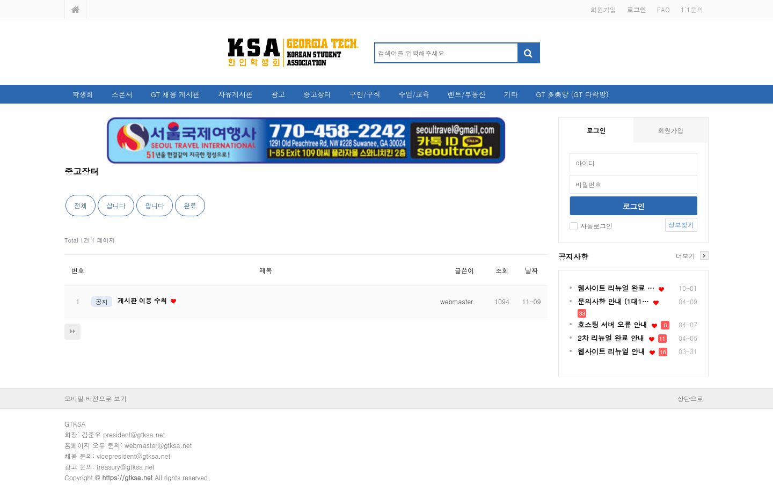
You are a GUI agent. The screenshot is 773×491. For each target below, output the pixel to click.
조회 (501, 270)
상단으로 (690, 398)
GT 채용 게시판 (175, 94)
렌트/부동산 (466, 94)
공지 (102, 301)
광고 (278, 94)
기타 (510, 94)
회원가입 (603, 9)
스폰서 (122, 94)
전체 (80, 205)
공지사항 (573, 256)
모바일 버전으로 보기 (95, 398)
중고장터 (317, 94)
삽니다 (116, 205)
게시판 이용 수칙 (143, 300)
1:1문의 (692, 9)
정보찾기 (681, 224)
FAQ (663, 9)
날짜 (531, 270)
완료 (190, 205)
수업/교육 (414, 94)
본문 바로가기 (0, 0)
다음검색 (72, 332)
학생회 (82, 94)
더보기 (685, 255)
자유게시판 (235, 94)
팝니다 (154, 205)
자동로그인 (591, 225)
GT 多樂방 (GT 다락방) (572, 94)
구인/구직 (364, 94)
